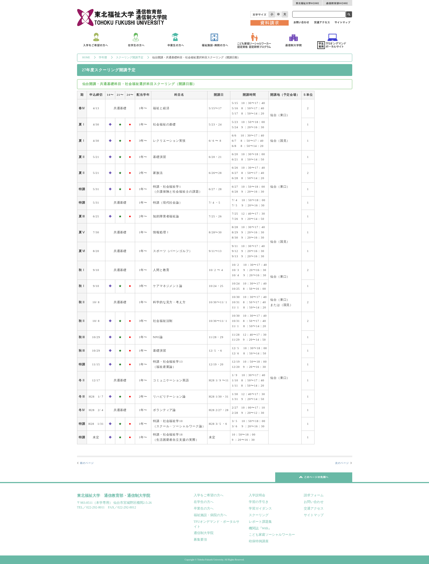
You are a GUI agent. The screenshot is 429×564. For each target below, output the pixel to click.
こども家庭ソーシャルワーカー (272, 534)
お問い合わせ (314, 502)
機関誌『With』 (260, 528)
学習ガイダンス (260, 508)
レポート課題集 (260, 522)
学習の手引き (259, 502)
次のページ (342, 463)
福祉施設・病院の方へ (210, 515)
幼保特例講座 (259, 541)
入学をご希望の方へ (208, 495)
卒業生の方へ (204, 508)
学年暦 (103, 57)
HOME (86, 57)
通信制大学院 (204, 533)
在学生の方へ (204, 502)
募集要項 (200, 539)
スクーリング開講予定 (129, 57)
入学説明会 (257, 495)
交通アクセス (314, 508)
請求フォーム (314, 495)
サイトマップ (314, 515)
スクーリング (259, 515)
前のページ (87, 463)
